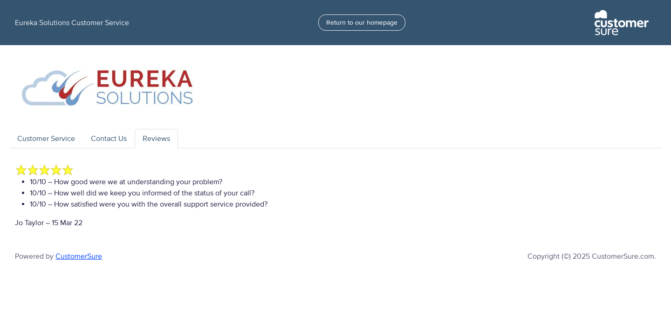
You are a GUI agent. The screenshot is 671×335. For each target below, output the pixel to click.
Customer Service (46, 138)
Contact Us (109, 138)
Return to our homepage (361, 23)
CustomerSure (78, 256)
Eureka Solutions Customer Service (72, 22)
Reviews (156, 138)
